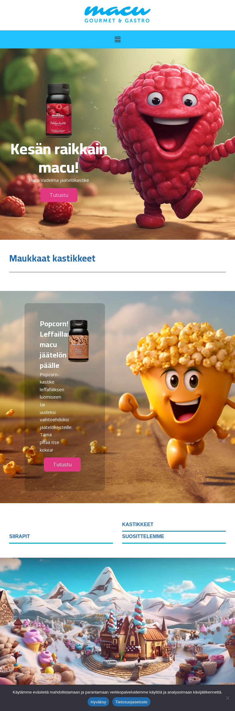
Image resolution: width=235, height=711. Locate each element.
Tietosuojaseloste (131, 702)
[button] (117, 39)
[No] (227, 698)
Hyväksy (98, 702)
